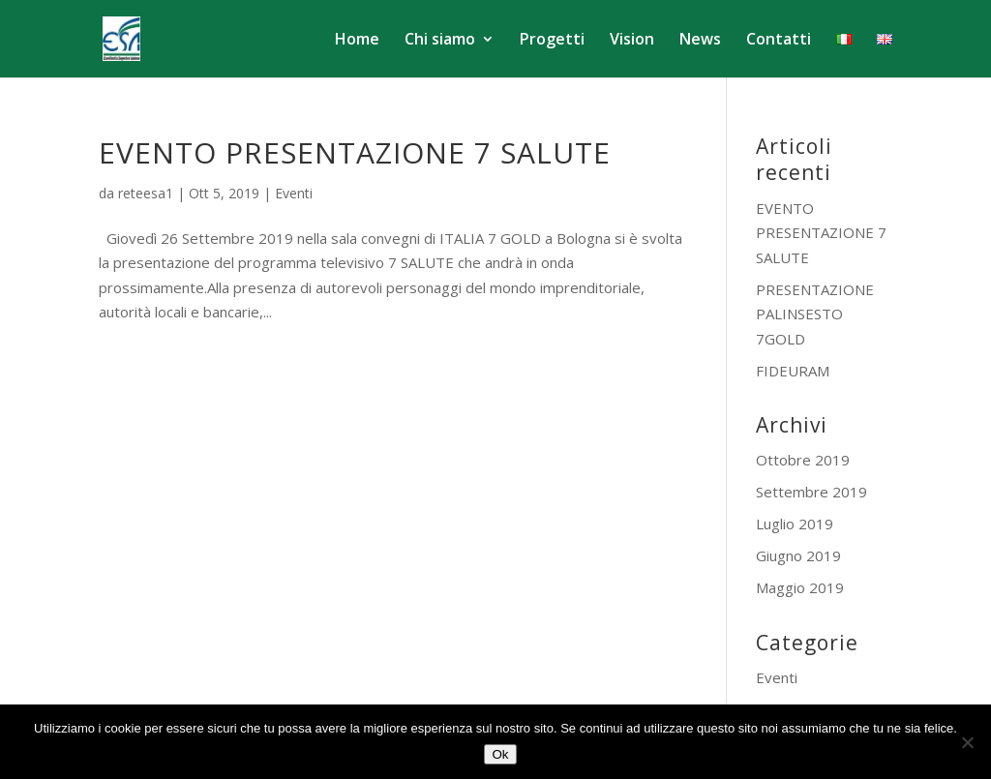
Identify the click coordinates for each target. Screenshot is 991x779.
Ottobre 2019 (803, 459)
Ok (500, 754)
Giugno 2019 (798, 555)
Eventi (294, 193)
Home (357, 40)
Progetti (552, 40)
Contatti (778, 40)
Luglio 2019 (794, 523)
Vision (632, 40)
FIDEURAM (792, 370)
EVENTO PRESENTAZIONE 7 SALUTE (355, 152)
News (700, 40)
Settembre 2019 (811, 491)
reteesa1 (145, 193)
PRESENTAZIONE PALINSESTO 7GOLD (815, 314)
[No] (966, 742)
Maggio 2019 (800, 587)
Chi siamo (440, 40)
